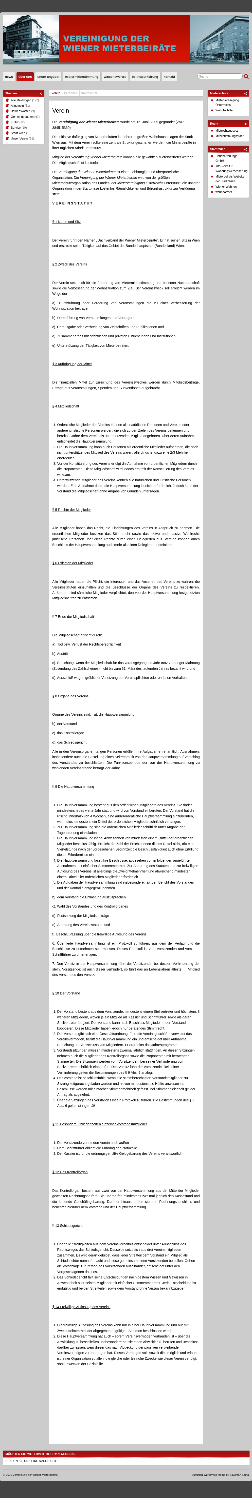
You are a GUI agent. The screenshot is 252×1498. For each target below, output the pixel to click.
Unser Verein (19, 138)
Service (16, 127)
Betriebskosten (20, 111)
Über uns (25, 77)
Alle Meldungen (21, 100)
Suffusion (197, 1474)
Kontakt (169, 77)
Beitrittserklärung (145, 77)
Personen (71, 93)
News (9, 77)
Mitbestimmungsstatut (230, 136)
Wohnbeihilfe (224, 110)
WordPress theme (214, 1474)
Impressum (89, 93)
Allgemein (17, 105)
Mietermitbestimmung (81, 77)
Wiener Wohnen (226, 186)
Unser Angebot (48, 77)
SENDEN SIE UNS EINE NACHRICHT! (31, 1461)
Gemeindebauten (22, 117)
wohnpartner (224, 192)
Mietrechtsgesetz (227, 130)
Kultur (14, 122)
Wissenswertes (115, 77)
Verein (56, 93)
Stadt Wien (18, 133)
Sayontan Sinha (239, 1474)
